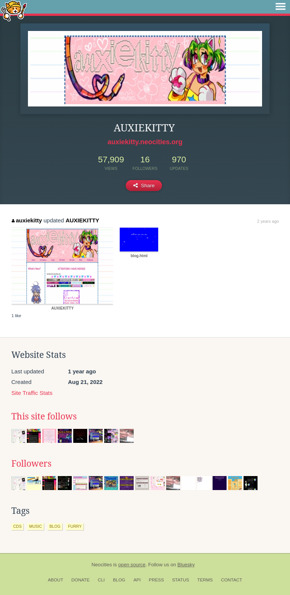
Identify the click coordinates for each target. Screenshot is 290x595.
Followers (31, 464)
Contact (231, 580)
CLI (101, 580)
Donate (80, 580)
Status (180, 580)
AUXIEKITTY (82, 220)
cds (17, 526)
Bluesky (186, 564)
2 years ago (268, 221)
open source (131, 564)
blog (54, 526)
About (55, 580)
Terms (205, 580)
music (35, 526)
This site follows (44, 416)
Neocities (101, 564)
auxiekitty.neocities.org (145, 142)
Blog (119, 580)
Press (156, 580)
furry (75, 526)
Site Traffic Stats (31, 393)
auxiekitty (27, 220)
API (136, 580)
